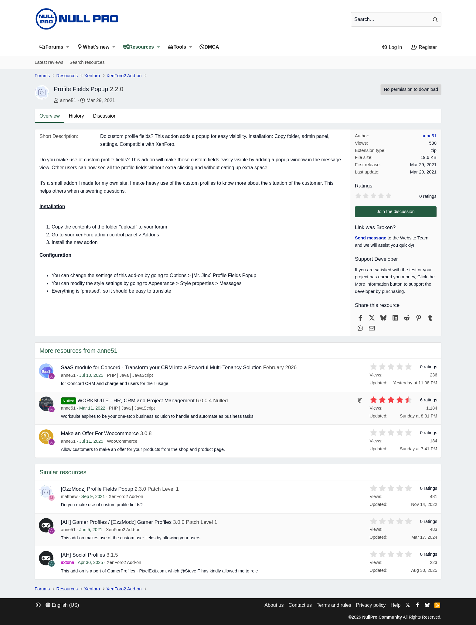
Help (396, 605)
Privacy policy (371, 605)
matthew (69, 496)
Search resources (87, 62)
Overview (49, 115)
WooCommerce (122, 441)
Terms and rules (334, 605)
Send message (370, 237)
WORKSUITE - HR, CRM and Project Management (135, 401)
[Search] (396, 19)
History (76, 115)
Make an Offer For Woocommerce (100, 433)
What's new (96, 47)
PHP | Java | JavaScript (130, 375)
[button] (67, 47)
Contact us (299, 605)
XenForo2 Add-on (126, 496)
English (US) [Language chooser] (62, 605)
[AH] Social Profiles (83, 555)
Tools (180, 47)
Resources (141, 47)
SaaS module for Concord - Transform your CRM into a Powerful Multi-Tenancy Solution (161, 367)
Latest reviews (49, 62)
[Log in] (392, 47)
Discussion (105, 115)
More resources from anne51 (78, 350)
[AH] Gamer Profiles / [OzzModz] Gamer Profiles (116, 522)
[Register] (423, 47)
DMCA (211, 47)
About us (274, 605)
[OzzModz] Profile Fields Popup (97, 489)
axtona (67, 562)
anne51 (68, 100)
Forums (54, 47)
